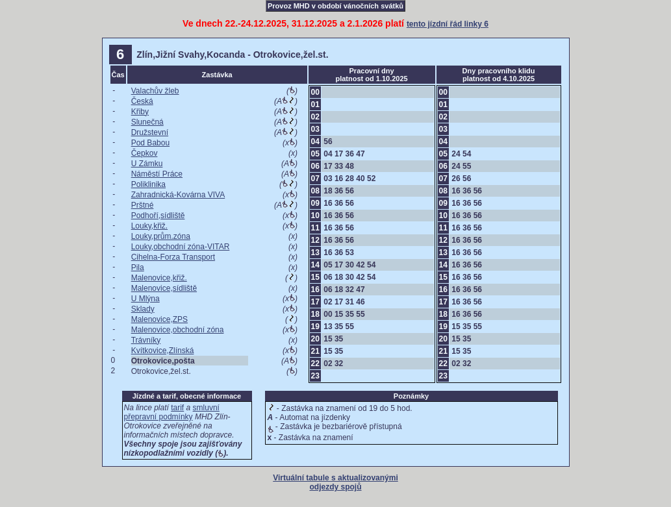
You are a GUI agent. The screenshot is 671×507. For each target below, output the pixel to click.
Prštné (142, 205)
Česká (142, 101)
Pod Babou (150, 142)
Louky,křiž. (149, 225)
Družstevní (149, 132)
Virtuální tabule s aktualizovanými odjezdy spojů (335, 482)
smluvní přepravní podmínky (172, 412)
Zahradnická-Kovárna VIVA (178, 194)
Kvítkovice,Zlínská (162, 350)
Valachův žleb (155, 90)
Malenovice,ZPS (159, 319)
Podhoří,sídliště (158, 215)
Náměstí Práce (157, 174)
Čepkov (144, 153)
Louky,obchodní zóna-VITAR (180, 246)
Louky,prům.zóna (160, 236)
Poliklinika (148, 184)
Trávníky (146, 340)
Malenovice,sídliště (164, 288)
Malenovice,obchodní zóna (177, 329)
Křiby (140, 111)
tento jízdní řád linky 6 (447, 24)
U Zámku (147, 163)
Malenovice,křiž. (159, 277)
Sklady (143, 309)
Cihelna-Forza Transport (173, 257)
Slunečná (147, 122)
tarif (177, 407)
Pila (137, 267)
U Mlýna (145, 298)
